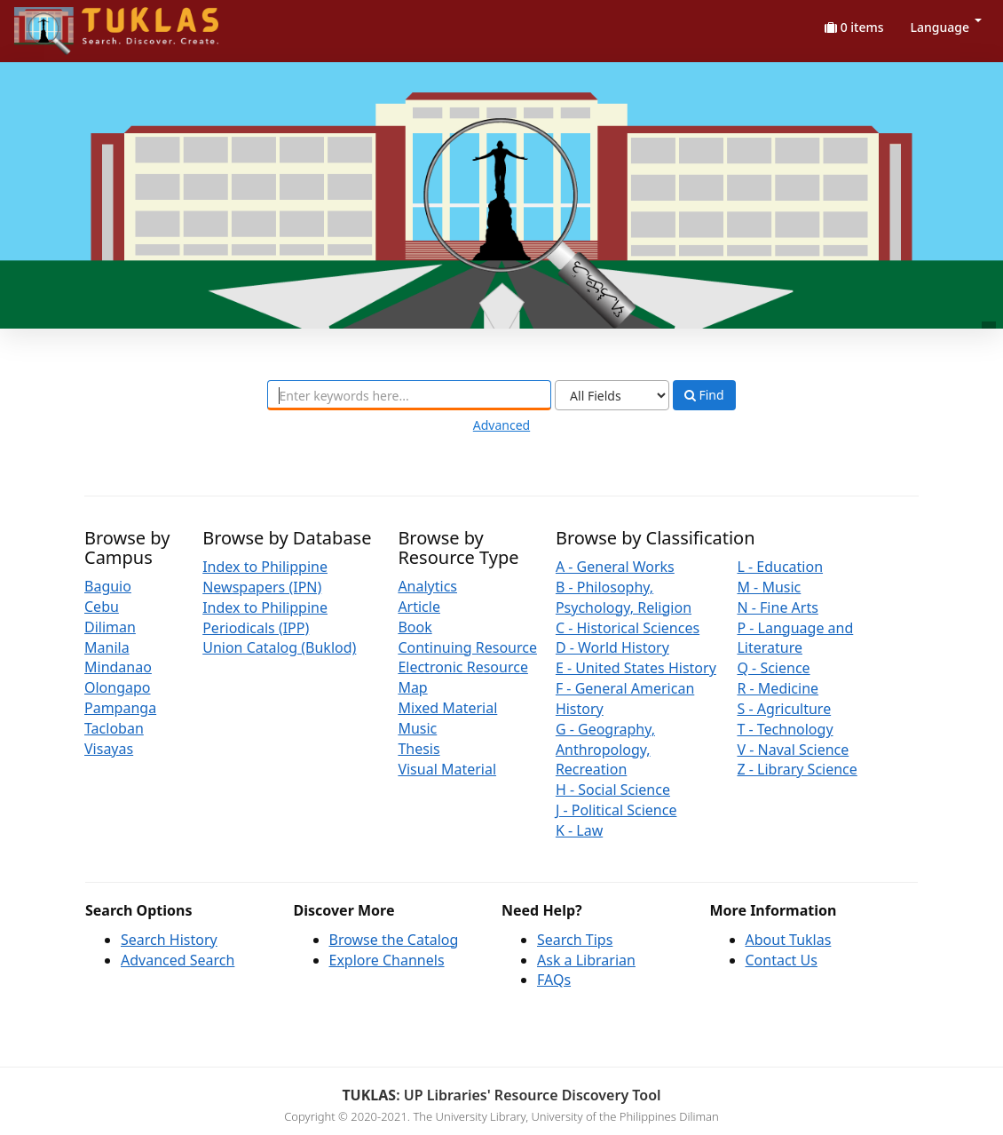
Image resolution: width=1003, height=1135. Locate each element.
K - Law (579, 830)
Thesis (418, 748)
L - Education (780, 566)
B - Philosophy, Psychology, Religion (623, 597)
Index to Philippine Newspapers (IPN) (265, 577)
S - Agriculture (784, 708)
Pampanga (120, 708)
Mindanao (118, 667)
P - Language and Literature (795, 638)
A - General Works (615, 566)
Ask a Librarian (586, 960)
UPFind (58, 23)
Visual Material (447, 769)
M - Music (769, 587)
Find (704, 395)
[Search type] (612, 395)
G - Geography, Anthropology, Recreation (605, 749)
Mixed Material (447, 708)
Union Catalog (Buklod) (279, 647)
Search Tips (574, 939)
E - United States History (636, 668)
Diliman (110, 627)
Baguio (107, 586)
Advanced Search (177, 960)
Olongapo (117, 687)
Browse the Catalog (394, 939)
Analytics (427, 586)
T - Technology (785, 729)
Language (946, 27)
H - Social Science (613, 789)
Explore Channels (387, 960)
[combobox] (409, 395)
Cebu (101, 606)
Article (419, 606)
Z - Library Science (797, 769)
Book (414, 627)
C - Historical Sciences (627, 628)
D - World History (612, 647)
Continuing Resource (467, 647)
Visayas (108, 748)
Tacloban (114, 728)
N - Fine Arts (777, 607)
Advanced (501, 425)
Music (417, 728)
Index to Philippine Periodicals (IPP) (265, 618)
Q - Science (773, 668)
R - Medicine (777, 688)
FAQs (554, 979)
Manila (107, 647)
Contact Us (781, 960)
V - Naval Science (793, 749)
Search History (169, 939)
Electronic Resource (463, 667)
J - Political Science (616, 810)
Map (412, 687)
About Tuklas (789, 939)
